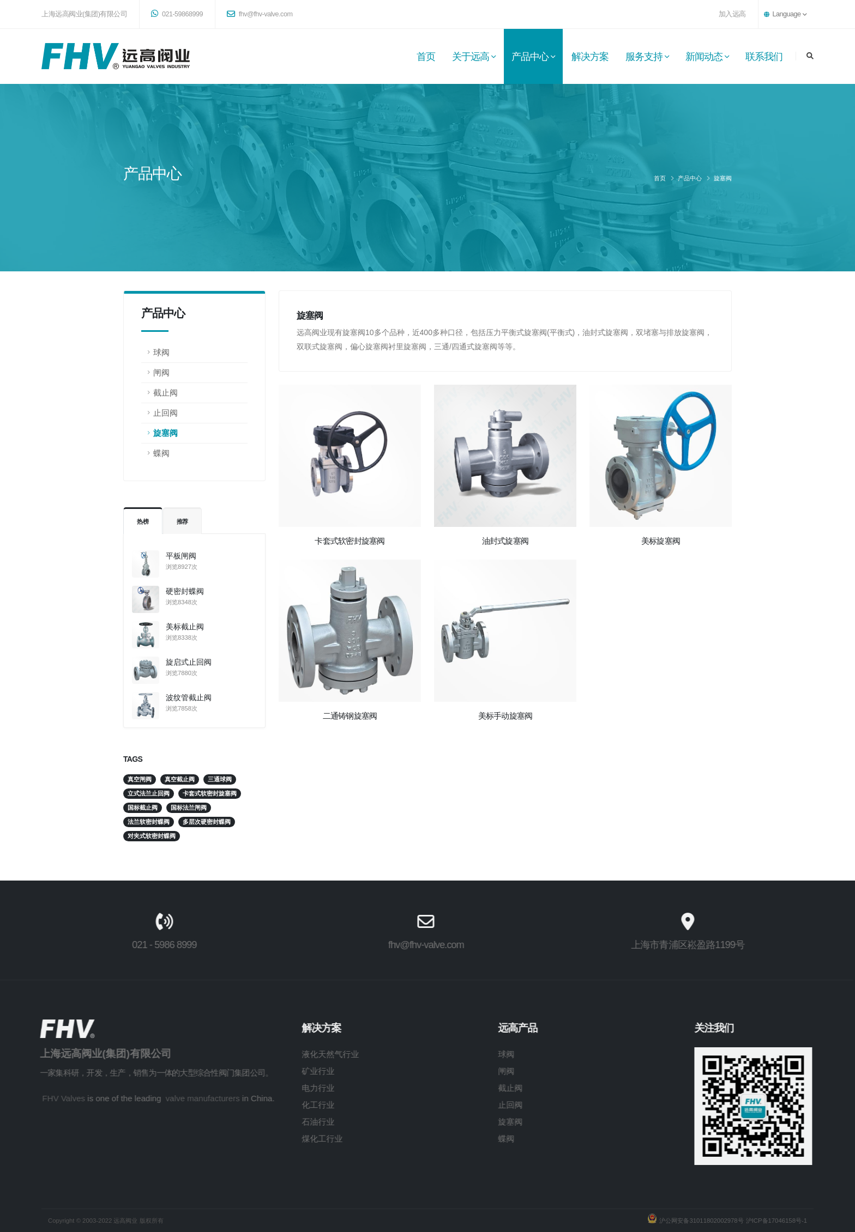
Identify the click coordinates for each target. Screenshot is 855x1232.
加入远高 (732, 14)
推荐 (183, 521)
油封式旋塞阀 (505, 540)
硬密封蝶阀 (185, 591)
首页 (426, 56)
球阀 (161, 352)
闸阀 (161, 372)
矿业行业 (296, 1071)
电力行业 (296, 1088)
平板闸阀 (181, 555)
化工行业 (296, 1104)
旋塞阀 (723, 178)
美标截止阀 (185, 626)
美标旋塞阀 (660, 540)
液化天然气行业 (309, 1054)
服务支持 (644, 56)
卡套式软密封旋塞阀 (349, 540)
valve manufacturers (181, 1098)
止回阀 (165, 412)
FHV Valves (42, 1098)
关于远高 (470, 56)
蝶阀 (161, 453)
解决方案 (590, 56)
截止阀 (165, 392)
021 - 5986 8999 (142, 944)
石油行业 (296, 1121)
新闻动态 (703, 56)
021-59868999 (177, 13)
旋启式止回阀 (189, 662)
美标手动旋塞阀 (505, 715)
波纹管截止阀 (189, 697)
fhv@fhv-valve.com (259, 14)
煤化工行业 (300, 1138)
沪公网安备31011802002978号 (700, 1220)
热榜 (143, 521)
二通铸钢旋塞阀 (350, 715)
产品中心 (530, 56)
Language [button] (785, 14)
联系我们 (763, 56)
